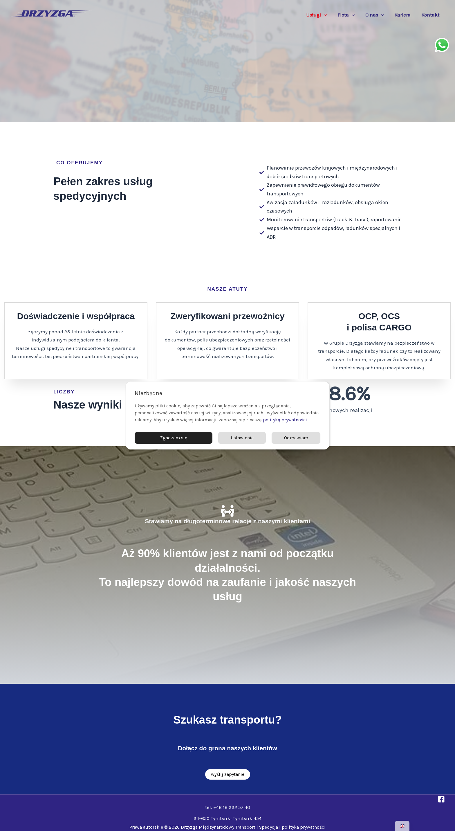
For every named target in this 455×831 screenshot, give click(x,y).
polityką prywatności (285, 419)
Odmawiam (296, 437)
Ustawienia (242, 437)
